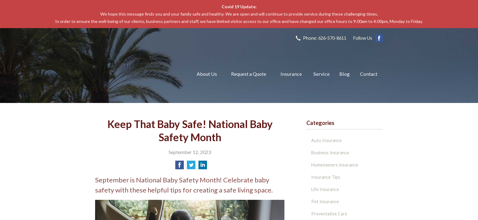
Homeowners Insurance (334, 164)
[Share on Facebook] (179, 167)
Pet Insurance (325, 201)
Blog (344, 74)
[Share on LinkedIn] (202, 167)
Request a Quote (248, 74)
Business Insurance (330, 152)
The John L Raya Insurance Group (138, 74)
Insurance (291, 74)
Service (321, 74)
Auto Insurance (326, 140)
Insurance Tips (325, 177)
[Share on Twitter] (191, 167)
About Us (207, 74)
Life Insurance (325, 189)
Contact (368, 74)
